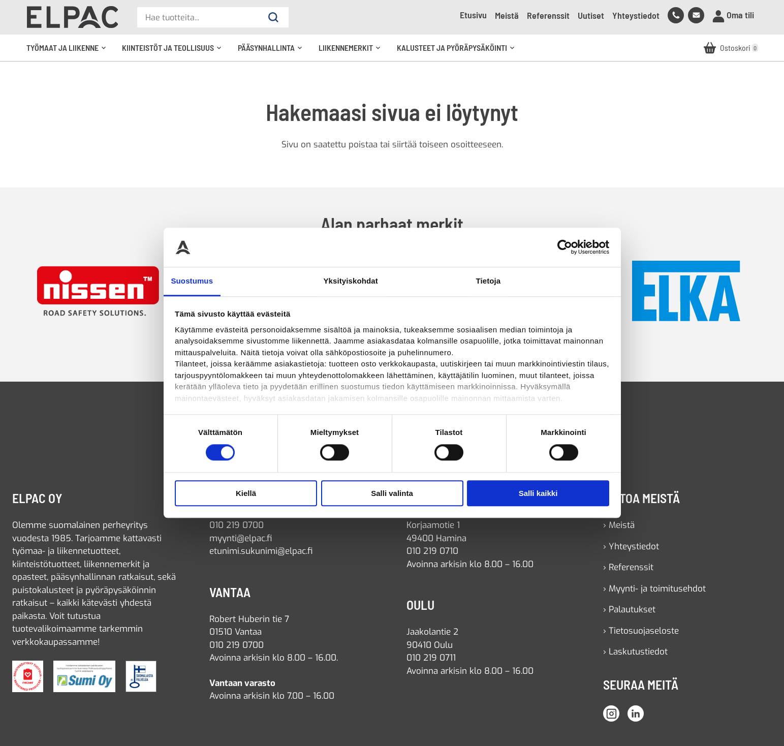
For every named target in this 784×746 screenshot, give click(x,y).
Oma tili (733, 15)
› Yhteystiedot (631, 546)
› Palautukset (629, 609)
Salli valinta (392, 493)
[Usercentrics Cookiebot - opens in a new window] (564, 247)
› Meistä (619, 525)
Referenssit (548, 15)
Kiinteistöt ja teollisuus (175, 52)
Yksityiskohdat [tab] (351, 280)
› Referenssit (628, 567)
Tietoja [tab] (488, 280)
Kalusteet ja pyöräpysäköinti (459, 52)
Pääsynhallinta (273, 52)
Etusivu (473, 14)
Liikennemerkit (353, 52)
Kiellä (246, 493)
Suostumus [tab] (192, 280)
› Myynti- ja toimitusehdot (654, 589)
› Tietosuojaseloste (641, 631)
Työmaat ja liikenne (69, 52)
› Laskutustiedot (635, 652)
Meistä (507, 15)
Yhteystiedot (636, 15)
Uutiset (591, 15)
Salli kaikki (538, 493)
